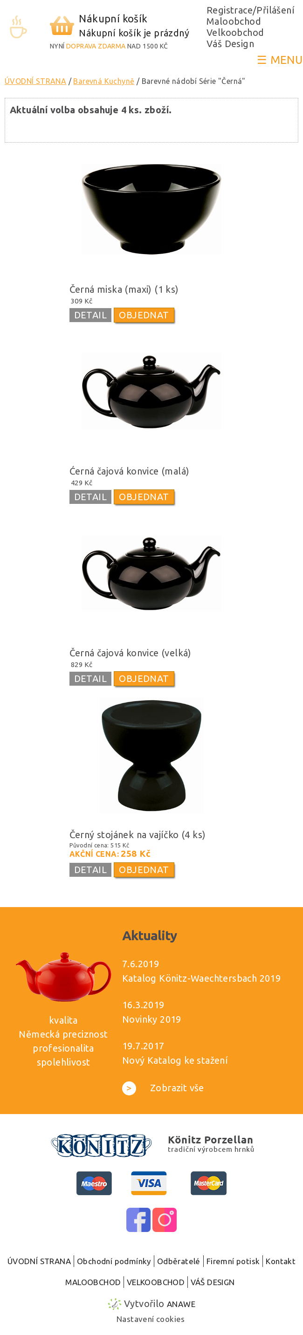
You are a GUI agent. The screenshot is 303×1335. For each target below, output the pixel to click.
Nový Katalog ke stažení (175, 1060)
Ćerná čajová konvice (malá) (129, 471)
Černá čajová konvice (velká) (130, 652)
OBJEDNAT (144, 315)
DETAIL (90, 315)
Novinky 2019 (151, 1019)
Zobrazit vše (163, 1087)
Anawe (181, 1304)
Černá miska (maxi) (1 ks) (124, 289)
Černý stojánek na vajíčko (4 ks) (137, 834)
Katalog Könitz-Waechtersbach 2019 (201, 978)
